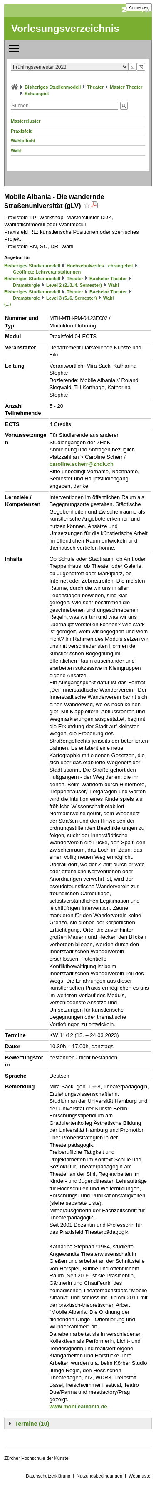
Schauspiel (37, 93)
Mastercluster (26, 121)
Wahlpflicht (23, 140)
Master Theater (126, 87)
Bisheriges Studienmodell (53, 87)
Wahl (16, 150)
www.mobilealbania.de (78, 1406)
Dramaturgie (26, 285)
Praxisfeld (22, 130)
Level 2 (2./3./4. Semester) (74, 285)
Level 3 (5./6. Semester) (71, 298)
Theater (95, 87)
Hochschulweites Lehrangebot (100, 265)
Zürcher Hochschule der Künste (36, 1458)
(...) (7, 304)
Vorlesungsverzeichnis (65, 28)
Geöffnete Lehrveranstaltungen (47, 271)
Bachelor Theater (108, 278)
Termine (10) (32, 1423)
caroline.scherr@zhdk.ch (82, 464)
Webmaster (140, 1475)
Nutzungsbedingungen (99, 1475)
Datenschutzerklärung (48, 1475)
